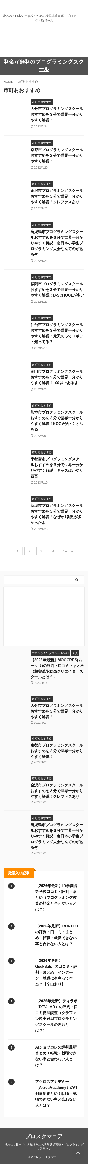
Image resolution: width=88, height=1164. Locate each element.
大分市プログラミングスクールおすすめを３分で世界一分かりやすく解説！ (57, 114)
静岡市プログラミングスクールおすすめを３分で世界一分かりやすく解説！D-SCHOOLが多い (57, 289)
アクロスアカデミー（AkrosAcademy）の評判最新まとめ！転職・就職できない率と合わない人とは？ (56, 1093)
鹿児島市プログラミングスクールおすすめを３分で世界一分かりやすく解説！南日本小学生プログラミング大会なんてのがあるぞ (57, 243)
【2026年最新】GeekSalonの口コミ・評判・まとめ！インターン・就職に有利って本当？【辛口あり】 (56, 972)
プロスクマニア (44, 1136)
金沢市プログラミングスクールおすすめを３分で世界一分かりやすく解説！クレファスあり (57, 196)
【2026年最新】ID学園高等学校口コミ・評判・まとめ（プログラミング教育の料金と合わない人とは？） (56, 897)
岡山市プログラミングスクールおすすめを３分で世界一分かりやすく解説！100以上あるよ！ (57, 377)
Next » (68, 551)
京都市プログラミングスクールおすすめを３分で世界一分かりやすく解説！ (57, 155)
